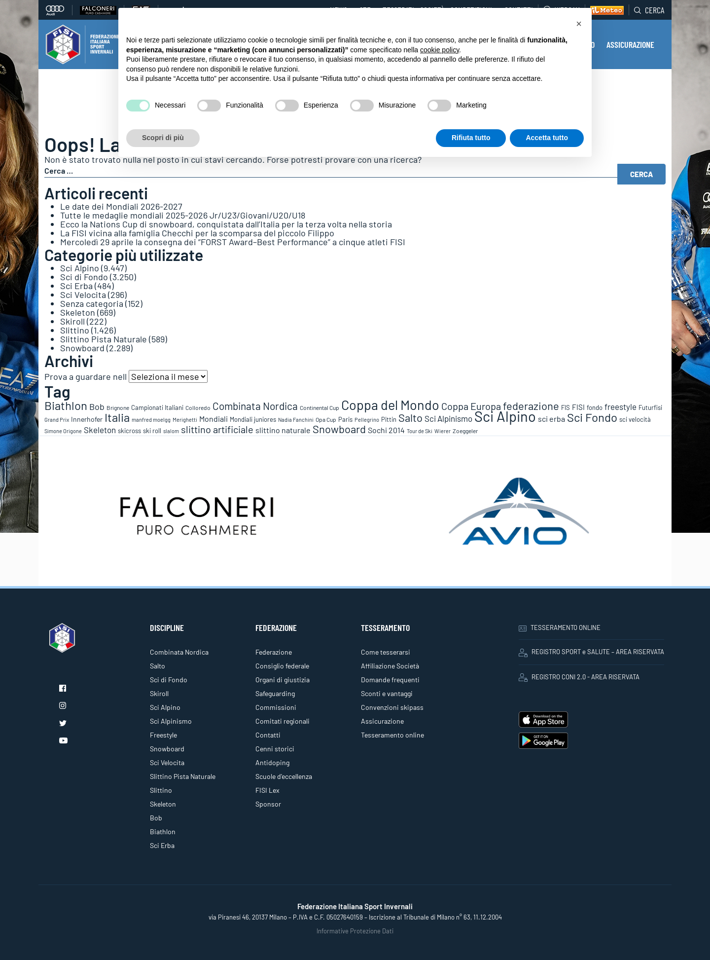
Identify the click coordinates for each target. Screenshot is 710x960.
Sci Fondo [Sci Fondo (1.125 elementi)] (592, 417)
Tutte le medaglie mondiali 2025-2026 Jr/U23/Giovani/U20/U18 (182, 215)
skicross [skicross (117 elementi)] (129, 431)
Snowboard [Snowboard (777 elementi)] (339, 428)
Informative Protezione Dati (355, 931)
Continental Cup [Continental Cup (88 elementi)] (319, 407)
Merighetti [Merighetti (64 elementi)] (185, 419)
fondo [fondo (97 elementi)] (595, 407)
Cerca (649, 9)
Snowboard (82, 347)
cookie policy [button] (439, 50)
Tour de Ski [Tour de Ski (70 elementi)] (419, 431)
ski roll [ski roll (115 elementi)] (152, 431)
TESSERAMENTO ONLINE (560, 627)
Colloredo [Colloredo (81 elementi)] (198, 407)
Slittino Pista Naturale (103, 338)
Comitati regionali (282, 721)
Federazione (273, 652)
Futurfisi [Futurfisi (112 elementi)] (650, 407)
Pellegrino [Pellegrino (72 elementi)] (367, 419)
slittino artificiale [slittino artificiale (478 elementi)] (217, 429)
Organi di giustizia (282, 679)
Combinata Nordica (179, 652)
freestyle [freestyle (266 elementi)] (620, 406)
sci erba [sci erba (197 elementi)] (551, 418)
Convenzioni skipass (392, 707)
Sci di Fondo (84, 276)
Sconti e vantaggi (387, 693)
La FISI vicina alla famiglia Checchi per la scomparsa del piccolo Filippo (197, 232)
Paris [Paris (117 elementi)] (345, 419)
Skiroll (72, 321)
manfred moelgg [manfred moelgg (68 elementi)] (151, 419)
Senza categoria (91, 303)
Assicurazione (382, 721)
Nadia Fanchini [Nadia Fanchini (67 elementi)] (296, 419)
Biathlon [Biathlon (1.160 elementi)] (65, 405)
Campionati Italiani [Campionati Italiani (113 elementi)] (157, 407)
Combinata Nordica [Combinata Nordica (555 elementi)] (255, 406)
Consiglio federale (282, 666)
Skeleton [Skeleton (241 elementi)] (100, 430)
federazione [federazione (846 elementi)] (531, 405)
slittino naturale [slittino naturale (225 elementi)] (283, 430)
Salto (157, 666)
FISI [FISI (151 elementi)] (578, 407)
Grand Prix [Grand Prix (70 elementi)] (56, 419)
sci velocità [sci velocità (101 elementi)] (635, 419)
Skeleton (77, 312)
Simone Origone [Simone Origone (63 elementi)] (63, 431)
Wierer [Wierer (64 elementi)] (442, 431)
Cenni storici (274, 748)
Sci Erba (76, 285)
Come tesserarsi (385, 652)
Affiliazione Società (390, 666)
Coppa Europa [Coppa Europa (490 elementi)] (471, 406)
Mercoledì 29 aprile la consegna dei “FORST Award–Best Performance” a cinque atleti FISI (232, 241)
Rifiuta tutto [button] (471, 138)
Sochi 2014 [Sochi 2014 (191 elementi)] (386, 430)
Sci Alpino (79, 267)
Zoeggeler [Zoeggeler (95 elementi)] (465, 430)
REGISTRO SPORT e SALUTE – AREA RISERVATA (591, 652)
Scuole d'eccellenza (283, 776)
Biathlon (163, 831)
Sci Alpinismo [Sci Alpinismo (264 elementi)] (448, 418)
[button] (579, 24)
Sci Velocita (83, 294)
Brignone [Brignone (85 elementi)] (117, 407)
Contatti (268, 735)
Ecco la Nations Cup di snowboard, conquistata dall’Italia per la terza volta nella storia (226, 224)
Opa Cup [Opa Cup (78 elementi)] (326, 419)
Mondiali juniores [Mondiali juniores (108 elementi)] (253, 419)
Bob (156, 817)
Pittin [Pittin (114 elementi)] (388, 419)
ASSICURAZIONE (630, 44)
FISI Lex (267, 790)
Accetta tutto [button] (547, 138)
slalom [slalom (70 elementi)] (171, 431)
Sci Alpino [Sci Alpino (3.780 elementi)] (505, 416)
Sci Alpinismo (171, 721)
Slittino (74, 330)
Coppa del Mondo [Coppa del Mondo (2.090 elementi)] (390, 404)
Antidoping (272, 762)
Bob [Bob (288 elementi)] (97, 406)
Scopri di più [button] (163, 138)
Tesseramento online (392, 735)
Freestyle (163, 735)
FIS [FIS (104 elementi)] (565, 407)
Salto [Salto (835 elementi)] (410, 417)
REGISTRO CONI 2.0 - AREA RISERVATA (579, 677)
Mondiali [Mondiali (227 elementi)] (213, 418)
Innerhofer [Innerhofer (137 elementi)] (87, 419)
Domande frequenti (390, 679)
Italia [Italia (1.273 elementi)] (117, 417)
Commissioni (275, 707)
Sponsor (268, 804)
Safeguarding (275, 693)
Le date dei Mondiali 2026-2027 (121, 206)
